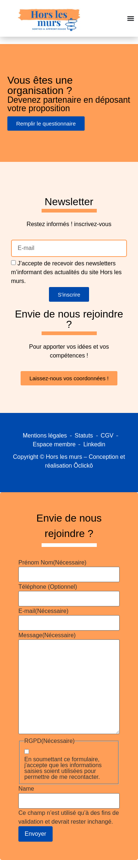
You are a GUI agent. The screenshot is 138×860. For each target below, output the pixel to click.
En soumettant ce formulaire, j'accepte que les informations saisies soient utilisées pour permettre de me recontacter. (63, 768)
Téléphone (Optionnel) (47, 587)
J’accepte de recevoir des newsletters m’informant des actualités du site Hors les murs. (66, 272)
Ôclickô (83, 465)
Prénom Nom (52, 563)
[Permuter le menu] (130, 18)
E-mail (43, 611)
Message (47, 635)
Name (26, 789)
